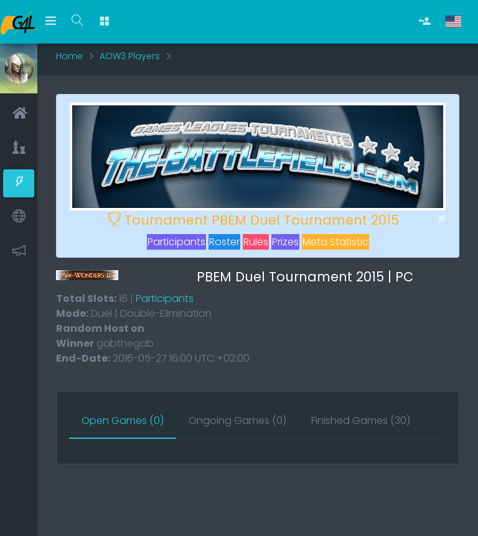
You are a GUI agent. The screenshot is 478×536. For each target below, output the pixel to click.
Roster (224, 242)
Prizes (285, 242)
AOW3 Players (130, 56)
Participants (176, 242)
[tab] (122, 421)
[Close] (441, 218)
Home (69, 56)
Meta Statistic (335, 242)
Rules (255, 242)
